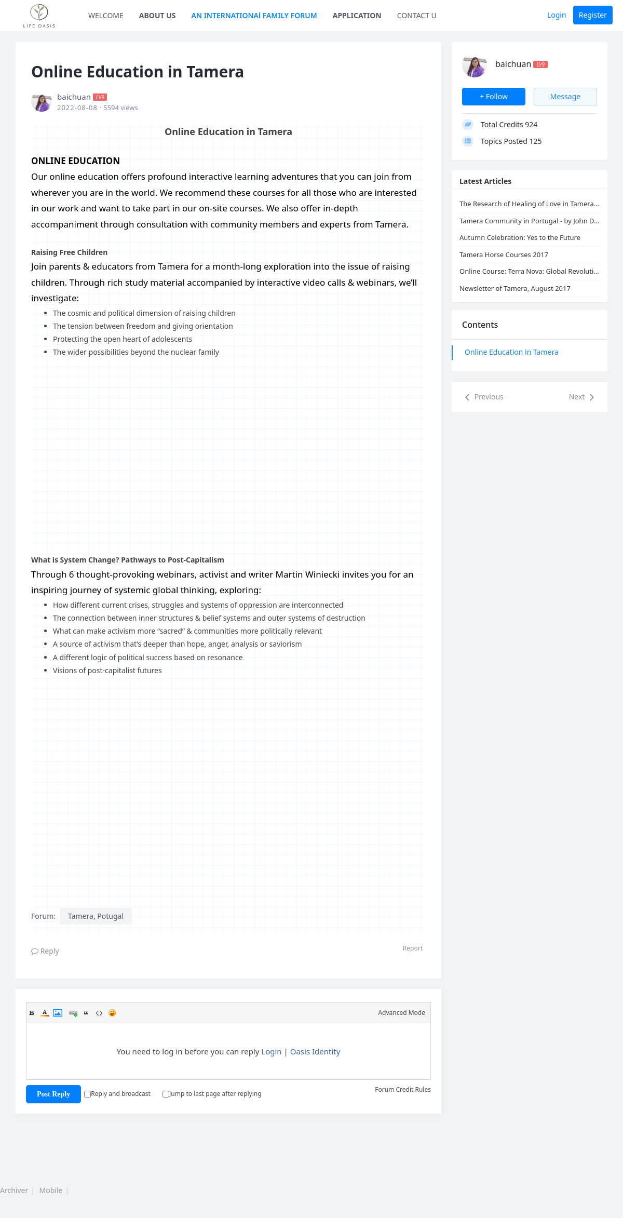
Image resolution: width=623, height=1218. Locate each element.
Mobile (51, 1190)
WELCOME (106, 15)
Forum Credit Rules (403, 1089)
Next (583, 397)
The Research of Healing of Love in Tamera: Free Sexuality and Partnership (529, 203)
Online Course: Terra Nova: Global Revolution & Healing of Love (529, 271)
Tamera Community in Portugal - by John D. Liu (529, 220)
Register (593, 15)
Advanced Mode (401, 1012)
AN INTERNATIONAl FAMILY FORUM (254, 15)
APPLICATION (357, 15)
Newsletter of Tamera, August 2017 (515, 288)
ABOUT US (157, 15)
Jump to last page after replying (212, 1093)
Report (413, 948)
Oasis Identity (315, 1051)
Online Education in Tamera (512, 352)
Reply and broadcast (117, 1093)
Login (556, 15)
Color (44, 1013)
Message (565, 96)
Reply (45, 951)
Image (57, 1013)
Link (73, 1013)
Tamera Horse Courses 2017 (503, 254)
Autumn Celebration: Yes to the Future (519, 237)
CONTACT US (419, 15)
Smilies (112, 1013)
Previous (483, 397)
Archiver (14, 1190)
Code (99, 1013)
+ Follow (494, 96)
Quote (86, 1013)
